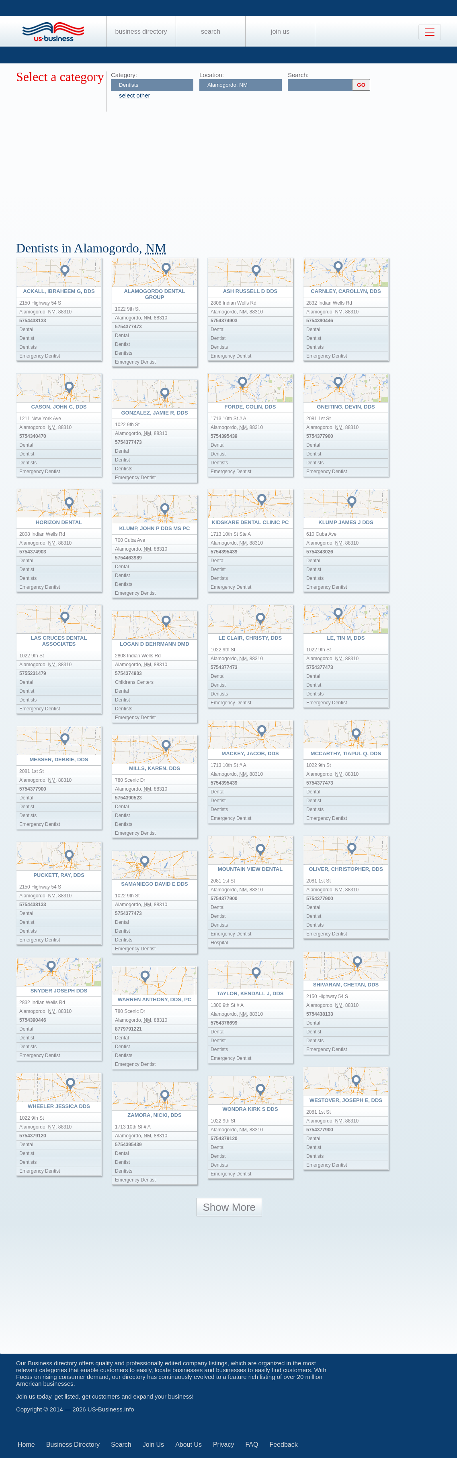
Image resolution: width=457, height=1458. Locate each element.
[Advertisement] (236, 172)
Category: (124, 74)
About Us (188, 1444)
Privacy (223, 1444)
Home (26, 1444)
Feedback (283, 1444)
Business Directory (141, 31)
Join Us (280, 31)
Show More (229, 1207)
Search (210, 31)
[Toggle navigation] (429, 32)
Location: (211, 74)
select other (134, 95)
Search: (298, 74)
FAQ (251, 1444)
